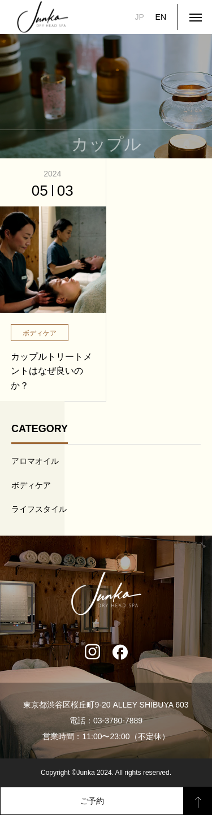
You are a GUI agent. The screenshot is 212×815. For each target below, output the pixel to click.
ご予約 (92, 800)
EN (160, 16)
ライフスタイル (39, 509)
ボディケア (31, 485)
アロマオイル (35, 460)
